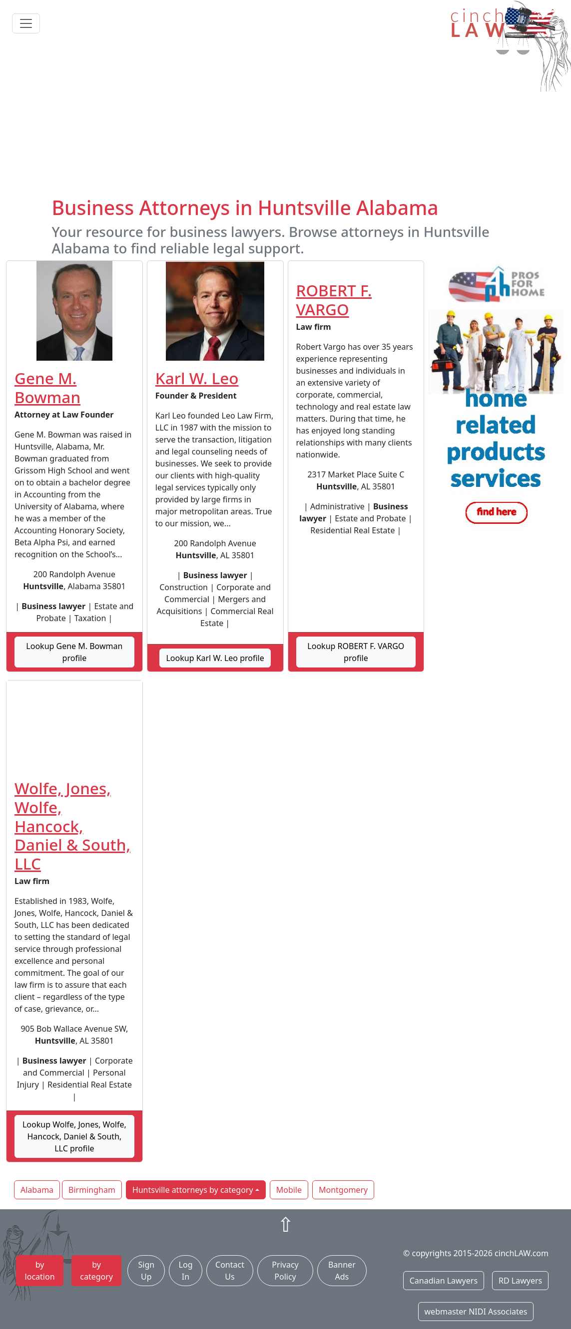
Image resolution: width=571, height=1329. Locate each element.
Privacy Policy (285, 1270)
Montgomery (343, 1189)
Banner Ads (342, 1270)
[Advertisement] (285, 121)
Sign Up (146, 1270)
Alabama (36, 1189)
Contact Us (229, 1270)
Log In (186, 1270)
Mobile (289, 1189)
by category (96, 1270)
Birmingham (91, 1189)
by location (40, 1270)
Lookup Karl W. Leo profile (215, 658)
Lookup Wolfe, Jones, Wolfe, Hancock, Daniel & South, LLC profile (74, 1136)
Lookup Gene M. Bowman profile (74, 652)
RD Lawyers (520, 1280)
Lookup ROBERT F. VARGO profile (355, 652)
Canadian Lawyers (444, 1280)
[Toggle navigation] (26, 23)
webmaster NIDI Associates (476, 1311)
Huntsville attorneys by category (192, 1189)
